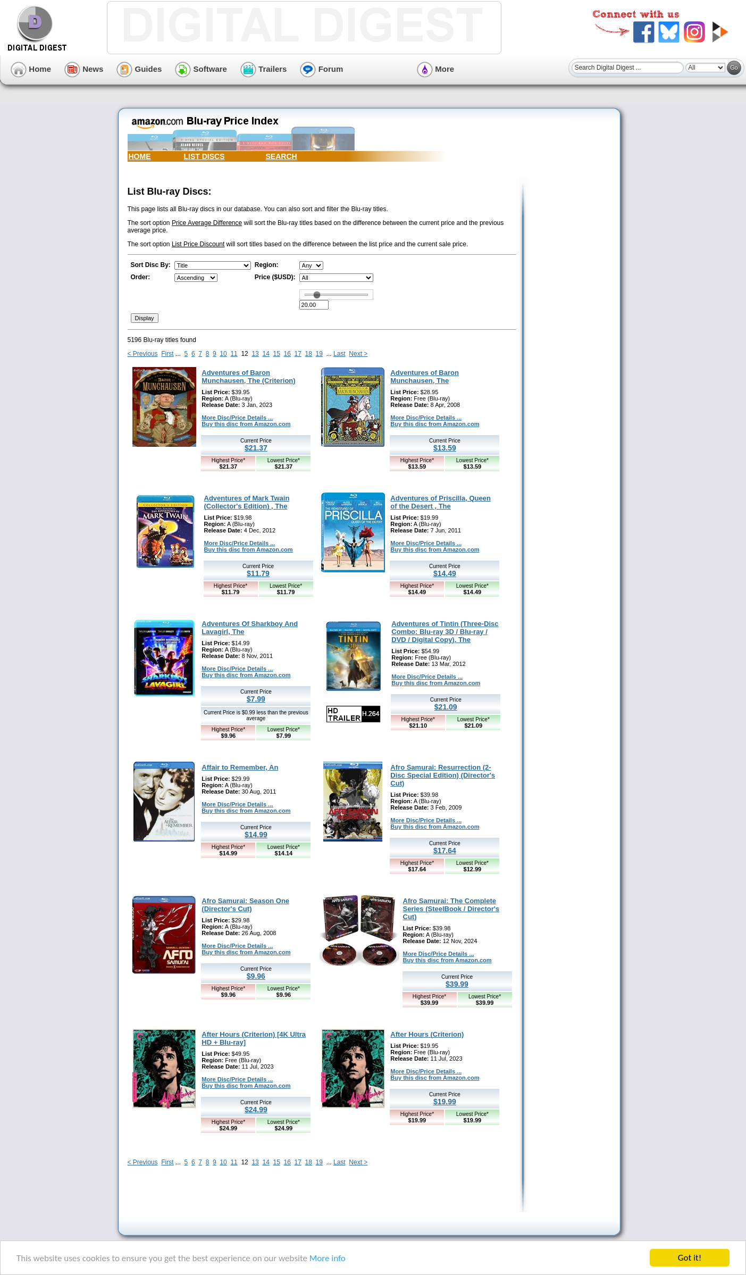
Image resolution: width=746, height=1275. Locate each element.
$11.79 (258, 573)
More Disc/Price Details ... (237, 417)
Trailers (263, 68)
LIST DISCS (204, 156)
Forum (321, 68)
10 (223, 353)
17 (298, 353)
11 (233, 353)
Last (339, 353)
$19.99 (444, 1101)
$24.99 (256, 1109)
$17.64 (444, 850)
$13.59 (444, 448)
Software (201, 68)
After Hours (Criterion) (427, 1034)
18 (308, 353)
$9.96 (256, 976)
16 (287, 353)
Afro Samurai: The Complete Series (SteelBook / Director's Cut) (451, 909)
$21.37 (256, 448)
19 (319, 353)
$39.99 (457, 984)
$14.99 (256, 834)
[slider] (317, 294)
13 (255, 353)
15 (276, 353)
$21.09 (445, 707)
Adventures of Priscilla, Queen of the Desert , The (440, 502)
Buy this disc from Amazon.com (246, 424)
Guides (139, 68)
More (435, 68)
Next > (358, 353)
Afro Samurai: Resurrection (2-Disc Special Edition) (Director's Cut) (442, 775)
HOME (140, 156)
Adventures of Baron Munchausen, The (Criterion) (248, 377)
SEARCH (281, 156)
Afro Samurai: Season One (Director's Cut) (245, 905)
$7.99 (256, 699)
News (83, 68)
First (167, 353)
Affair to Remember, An (240, 767)
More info (327, 1258)
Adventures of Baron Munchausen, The (424, 377)
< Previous (143, 353)
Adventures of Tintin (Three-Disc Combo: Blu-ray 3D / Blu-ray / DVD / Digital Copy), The (444, 632)
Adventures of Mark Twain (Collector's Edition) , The (247, 502)
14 (265, 353)
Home (31, 68)
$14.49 (444, 573)
